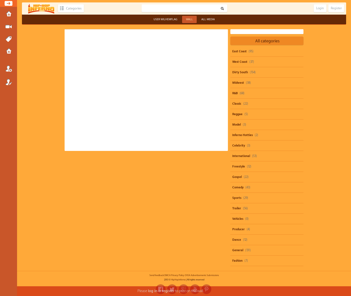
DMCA (167, 275)
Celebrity (238, 145)
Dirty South (240, 72)
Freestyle (238, 166)
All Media (208, 19)
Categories (73, 8)
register (168, 291)
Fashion (237, 260)
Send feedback (156, 275)
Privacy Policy (177, 275)
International (241, 156)
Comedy (238, 187)
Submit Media (8, 27)
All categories (267, 41)
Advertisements (198, 275)
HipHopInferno (178, 279)
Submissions (8, 52)
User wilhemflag (165, 19)
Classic (236, 103)
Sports (236, 198)
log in (152, 291)
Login (8, 69)
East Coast (239, 51)
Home (8, 14)
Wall (189, 19)
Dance (236, 239)
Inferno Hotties (242, 135)
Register (8, 82)
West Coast (239, 62)
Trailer (236, 208)
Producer (238, 229)
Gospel (237, 177)
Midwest (238, 82)
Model (236, 124)
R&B (235, 93)
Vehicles (237, 219)
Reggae (237, 114)
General (237, 250)
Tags (8, 39)
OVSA (187, 275)
